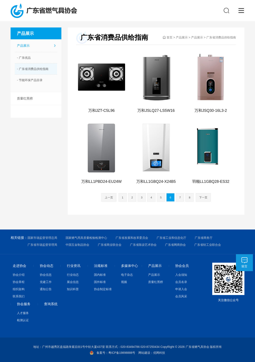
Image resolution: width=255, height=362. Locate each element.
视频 (124, 282)
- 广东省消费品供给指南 (32, 69)
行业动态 (73, 274)
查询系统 (51, 304)
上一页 (109, 197)
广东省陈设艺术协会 (143, 244)
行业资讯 (73, 266)
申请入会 (181, 289)
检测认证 (23, 320)
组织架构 (19, 289)
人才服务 (23, 313)
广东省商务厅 (203, 237)
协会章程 (19, 282)
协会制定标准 (103, 289)
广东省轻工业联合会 (207, 244)
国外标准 (100, 282)
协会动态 (46, 266)
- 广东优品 (24, 57)
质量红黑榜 (25, 98)
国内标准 (100, 274)
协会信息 (46, 274)
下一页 (203, 197)
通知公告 (46, 289)
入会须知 (181, 274)
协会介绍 (19, 274)
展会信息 (73, 282)
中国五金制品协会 (77, 244)
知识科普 (73, 289)
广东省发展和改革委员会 (132, 237)
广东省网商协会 (175, 244)
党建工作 (46, 282)
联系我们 (19, 296)
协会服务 (23, 304)
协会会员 (182, 266)
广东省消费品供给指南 (221, 37)
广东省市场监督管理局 (42, 244)
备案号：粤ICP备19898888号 (117, 352)
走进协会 (19, 266)
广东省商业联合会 (109, 244)
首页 (169, 37)
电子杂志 (127, 274)
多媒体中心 (129, 266)
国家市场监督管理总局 (42, 237)
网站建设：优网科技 (151, 352)
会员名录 (181, 282)
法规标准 (101, 266)
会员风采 (181, 296)
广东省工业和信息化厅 (171, 237)
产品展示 (23, 45)
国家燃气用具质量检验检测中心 (86, 237)
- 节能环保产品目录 (30, 80)
